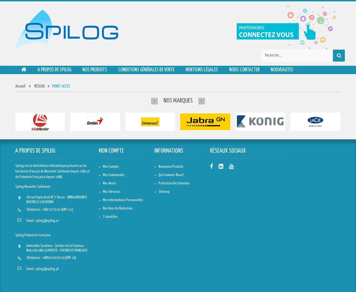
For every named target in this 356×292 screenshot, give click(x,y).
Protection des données (174, 183)
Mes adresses (111, 192)
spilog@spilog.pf (47, 269)
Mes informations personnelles (123, 200)
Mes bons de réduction (118, 208)
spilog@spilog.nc (47, 221)
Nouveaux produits (171, 167)
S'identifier (110, 217)
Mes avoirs (109, 183)
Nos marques (178, 101)
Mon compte (111, 151)
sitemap (164, 192)
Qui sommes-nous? (171, 175)
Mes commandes (114, 175)
